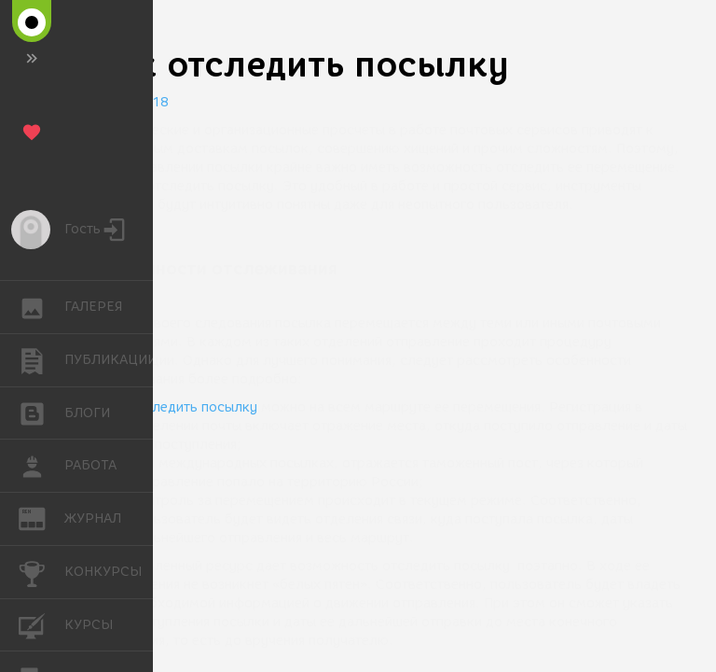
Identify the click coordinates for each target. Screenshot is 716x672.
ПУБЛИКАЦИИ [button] (41, 360)
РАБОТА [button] (41, 466)
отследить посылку (193, 407)
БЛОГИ (41, 412)
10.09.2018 (130, 102)
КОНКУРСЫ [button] (41, 572)
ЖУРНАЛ (41, 517)
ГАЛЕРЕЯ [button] (41, 307)
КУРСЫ (41, 624)
